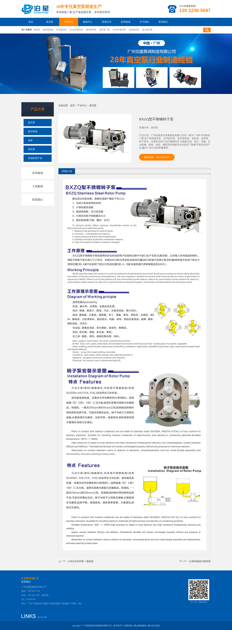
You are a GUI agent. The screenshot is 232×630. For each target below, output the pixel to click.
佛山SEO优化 (154, 626)
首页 (30, 22)
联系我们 (163, 22)
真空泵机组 (48, 30)
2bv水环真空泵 (76, 30)
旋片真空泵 (147, 30)
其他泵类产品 (35, 158)
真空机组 (32, 131)
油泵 (30, 140)
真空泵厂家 (104, 30)
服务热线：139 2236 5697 (157, 157)
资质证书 (106, 22)
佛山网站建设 (140, 626)
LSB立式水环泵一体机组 (80, 561)
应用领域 (125, 22)
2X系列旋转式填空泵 (200, 561)
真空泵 (49, 22)
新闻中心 (87, 22)
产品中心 (68, 22)
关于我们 (144, 22)
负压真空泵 (134, 30)
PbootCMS (42, 617)
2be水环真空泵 (119, 30)
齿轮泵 (31, 149)
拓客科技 (128, 626)
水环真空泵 (61, 30)
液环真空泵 (91, 30)
